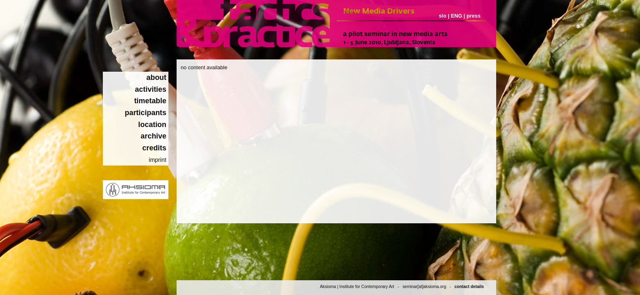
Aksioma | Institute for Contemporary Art (357, 286)
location (152, 124)
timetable (150, 101)
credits (154, 148)
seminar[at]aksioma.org (424, 286)
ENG (456, 16)
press (474, 16)
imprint (157, 160)
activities (150, 89)
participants (146, 113)
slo (443, 16)
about (156, 77)
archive (153, 136)
